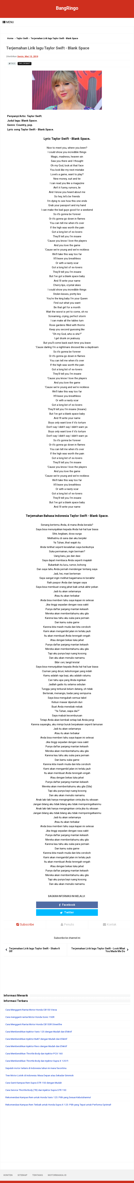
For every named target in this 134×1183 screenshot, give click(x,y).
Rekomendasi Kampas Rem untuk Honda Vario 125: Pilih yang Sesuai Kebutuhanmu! (51, 1089)
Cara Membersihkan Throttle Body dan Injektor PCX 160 (36, 1046)
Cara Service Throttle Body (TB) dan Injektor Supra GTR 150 (38, 1082)
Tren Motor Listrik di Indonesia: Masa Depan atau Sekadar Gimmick (42, 1068)
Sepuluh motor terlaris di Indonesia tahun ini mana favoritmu (38, 1060)
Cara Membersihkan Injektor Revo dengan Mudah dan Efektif (38, 1038)
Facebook (51, 904)
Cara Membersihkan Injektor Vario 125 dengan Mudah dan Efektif (41, 1024)
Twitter (83, 904)
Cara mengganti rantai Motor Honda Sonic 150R (31, 1009)
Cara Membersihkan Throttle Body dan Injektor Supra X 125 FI (39, 1053)
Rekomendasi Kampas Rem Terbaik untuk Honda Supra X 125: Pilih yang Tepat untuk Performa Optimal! (62, 1097)
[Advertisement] (67, 1127)
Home (10, 38)
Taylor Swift (22, 38)
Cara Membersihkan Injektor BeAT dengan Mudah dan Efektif (39, 1031)
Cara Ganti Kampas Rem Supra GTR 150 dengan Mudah (35, 1075)
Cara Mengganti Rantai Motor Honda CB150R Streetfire (35, 1016)
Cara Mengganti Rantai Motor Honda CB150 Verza (33, 1002)
